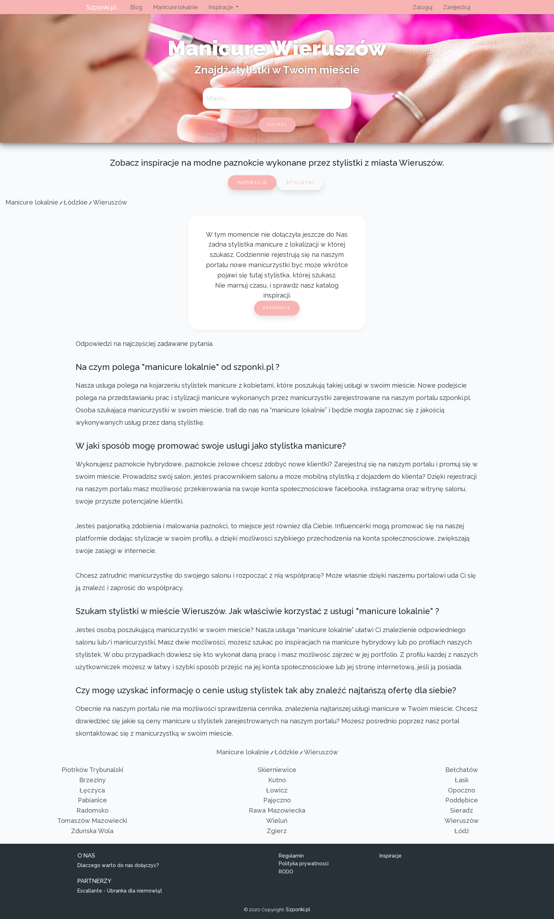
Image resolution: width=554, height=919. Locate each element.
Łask (461, 780)
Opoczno (461, 790)
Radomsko (92, 810)
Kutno (277, 780)
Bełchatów (461, 769)
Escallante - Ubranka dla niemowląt (119, 891)
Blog (136, 7)
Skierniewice (277, 769)
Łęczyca (92, 790)
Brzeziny (92, 780)
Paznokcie (277, 308)
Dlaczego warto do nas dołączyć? (118, 865)
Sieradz (461, 810)
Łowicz (277, 790)
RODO (286, 871)
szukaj (277, 124)
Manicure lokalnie (175, 7)
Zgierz (277, 831)
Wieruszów (110, 202)
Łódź (461, 831)
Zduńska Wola (92, 831)
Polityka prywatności (304, 863)
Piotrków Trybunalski (92, 769)
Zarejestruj (456, 7)
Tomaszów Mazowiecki (92, 820)
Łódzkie (76, 202)
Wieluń (277, 820)
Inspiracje (252, 182)
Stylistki (300, 182)
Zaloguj (422, 7)
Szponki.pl (101, 7)
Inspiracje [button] (221, 7)
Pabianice (92, 800)
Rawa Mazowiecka (277, 810)
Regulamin (291, 856)
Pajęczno (277, 800)
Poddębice (461, 800)
